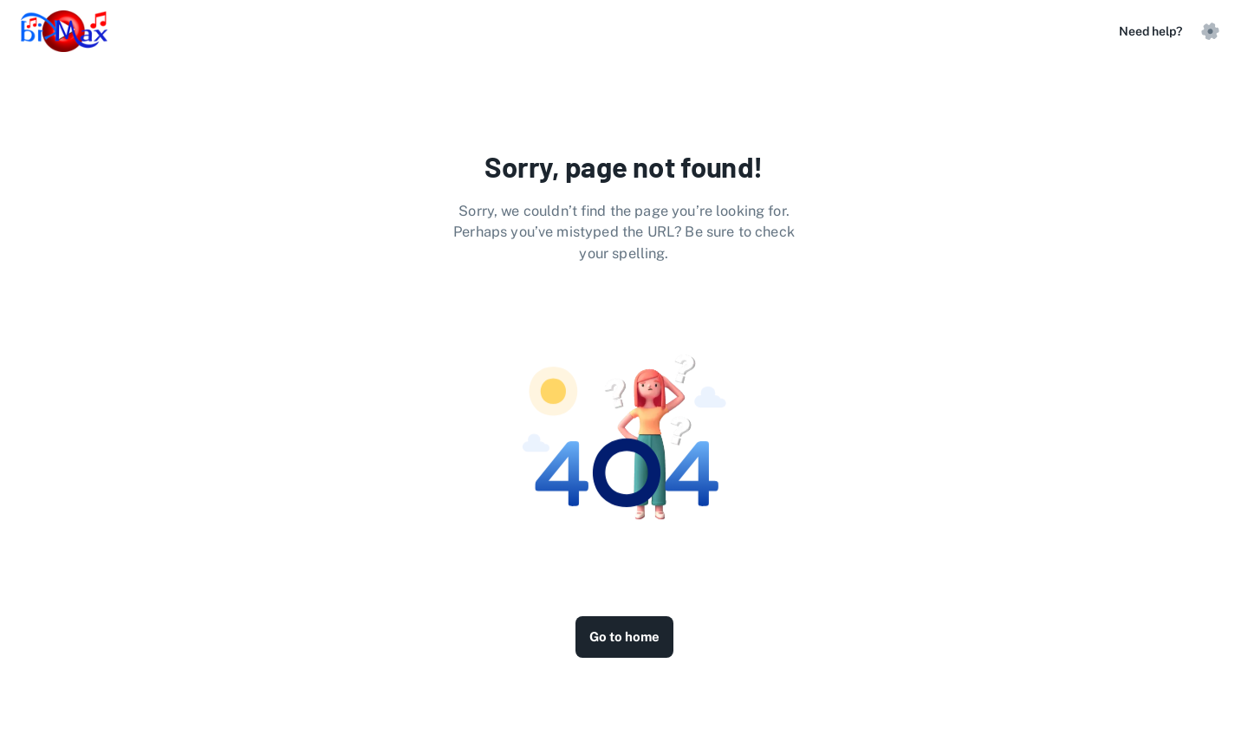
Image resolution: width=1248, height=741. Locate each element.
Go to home (624, 637)
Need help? (1150, 31)
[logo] (64, 31)
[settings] (1210, 31)
